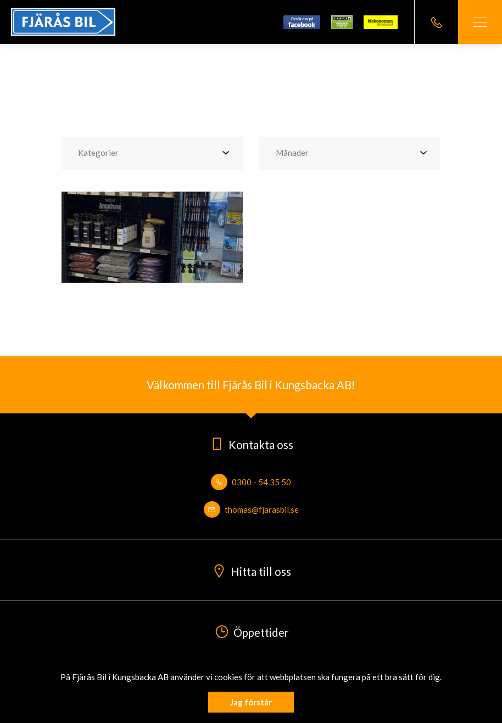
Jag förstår (251, 702)
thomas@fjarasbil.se (251, 509)
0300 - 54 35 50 (251, 482)
